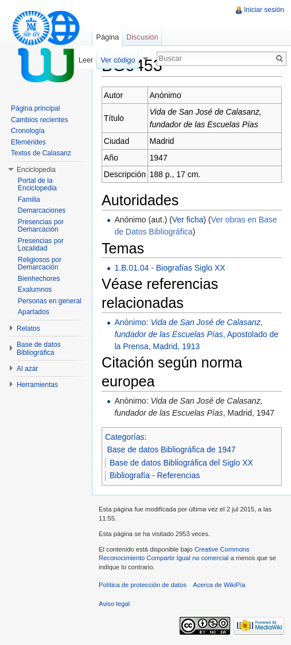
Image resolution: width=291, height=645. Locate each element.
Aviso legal (114, 603)
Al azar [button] (27, 369)
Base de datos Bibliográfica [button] (39, 349)
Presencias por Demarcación (41, 226)
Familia (29, 200)
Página (107, 37)
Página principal (35, 108)
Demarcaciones (41, 210)
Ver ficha (187, 219)
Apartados (33, 312)
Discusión (142, 37)
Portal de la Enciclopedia (37, 185)
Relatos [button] (28, 329)
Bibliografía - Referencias (155, 475)
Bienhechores (39, 279)
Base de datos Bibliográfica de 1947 (171, 449)
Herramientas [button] (37, 385)
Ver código (117, 60)
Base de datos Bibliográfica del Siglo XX (181, 462)
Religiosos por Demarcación (39, 264)
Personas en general (50, 301)
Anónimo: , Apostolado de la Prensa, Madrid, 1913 (196, 334)
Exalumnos (35, 290)
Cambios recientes (39, 120)
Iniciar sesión (264, 10)
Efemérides (28, 142)
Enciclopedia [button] (36, 170)
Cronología (28, 131)
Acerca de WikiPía (219, 584)
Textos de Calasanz (41, 153)
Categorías (124, 436)
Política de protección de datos (143, 584)
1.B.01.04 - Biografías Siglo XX (169, 267)
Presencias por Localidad (41, 245)
